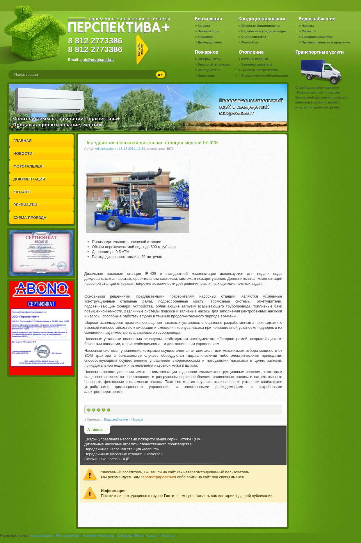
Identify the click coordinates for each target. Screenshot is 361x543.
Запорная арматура (316, 36)
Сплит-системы (253, 36)
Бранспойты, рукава (214, 64)
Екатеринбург (67, 535)
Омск (138, 535)
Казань (152, 535)
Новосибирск (41, 535)
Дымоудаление (210, 42)
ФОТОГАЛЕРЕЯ (27, 166)
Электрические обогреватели (264, 75)
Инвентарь (206, 75)
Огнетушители (209, 70)
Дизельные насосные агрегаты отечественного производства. (138, 444)
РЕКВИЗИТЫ (25, 205)
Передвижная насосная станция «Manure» (121, 449)
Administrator (104, 148)
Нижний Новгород (98, 535)
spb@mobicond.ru (97, 59)
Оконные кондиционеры (260, 25)
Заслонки (205, 36)
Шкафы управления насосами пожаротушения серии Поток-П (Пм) (143, 439)
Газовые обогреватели (259, 70)
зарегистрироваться (158, 477)
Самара (124, 535)
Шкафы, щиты (209, 59)
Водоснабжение (116, 419)
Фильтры (308, 31)
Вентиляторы (208, 31)
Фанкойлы (249, 42)
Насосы (307, 25)
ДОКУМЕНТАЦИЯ (29, 179)
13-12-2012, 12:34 (132, 148)
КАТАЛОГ (22, 192)
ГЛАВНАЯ (22, 140)
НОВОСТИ (22, 153)
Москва (168, 535)
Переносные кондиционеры (263, 31)
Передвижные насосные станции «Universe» (123, 454)
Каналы (204, 25)
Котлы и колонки (254, 59)
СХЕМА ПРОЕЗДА (29, 217)
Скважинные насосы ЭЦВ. (107, 459)
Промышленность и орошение (325, 42)
